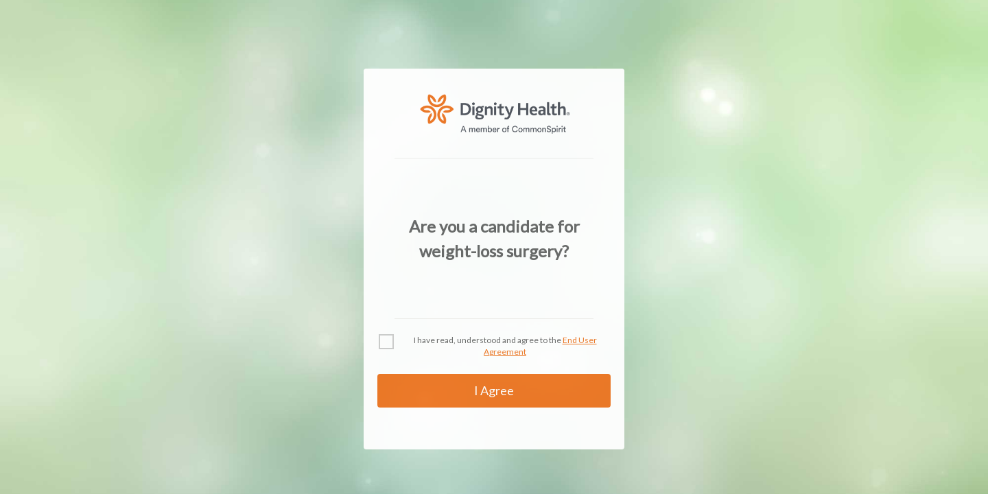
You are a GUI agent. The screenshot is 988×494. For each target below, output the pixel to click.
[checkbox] (386, 341)
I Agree (494, 390)
